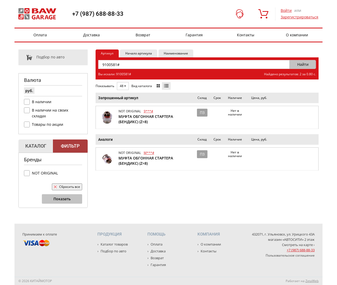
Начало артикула (138, 53)
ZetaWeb (312, 281)
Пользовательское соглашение (290, 255)
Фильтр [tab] (70, 146)
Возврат (143, 34)
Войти (286, 10)
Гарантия (194, 34)
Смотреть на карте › (298, 244)
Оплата (40, 34)
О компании (297, 34)
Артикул (107, 53)
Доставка (91, 34)
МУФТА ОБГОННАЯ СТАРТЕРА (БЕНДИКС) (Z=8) (145, 119)
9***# (148, 111)
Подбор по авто (41, 57)
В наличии (41, 101)
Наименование (176, 53)
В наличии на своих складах (50, 113)
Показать (62, 198)
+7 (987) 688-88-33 (97, 14)
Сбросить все (67, 186)
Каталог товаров (114, 244)
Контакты (245, 34)
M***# (149, 153)
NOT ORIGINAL (45, 173)
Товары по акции (47, 124)
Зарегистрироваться (299, 16)
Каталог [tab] (35, 146)
